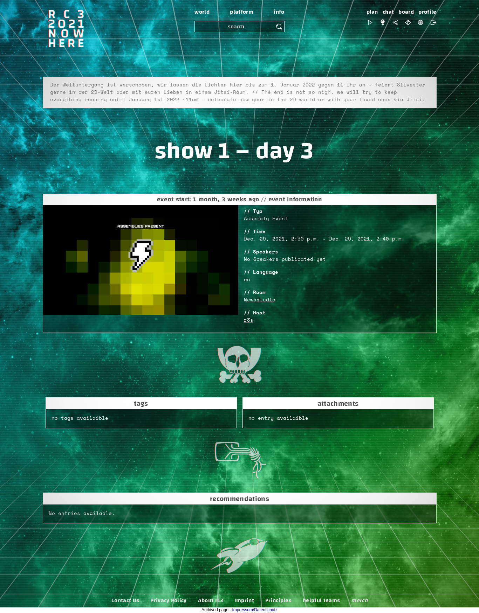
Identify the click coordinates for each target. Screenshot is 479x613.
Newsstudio (259, 300)
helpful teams (321, 600)
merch (359, 600)
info (279, 12)
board (406, 12)
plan (372, 12)
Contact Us (125, 600)
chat (388, 12)
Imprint (244, 600)
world (202, 12)
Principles (278, 600)
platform (241, 12)
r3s (248, 320)
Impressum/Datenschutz (255, 609)
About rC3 (210, 600)
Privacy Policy (168, 600)
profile (427, 12)
